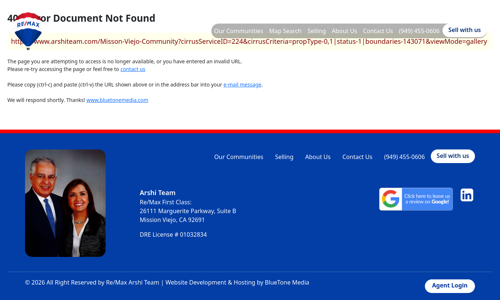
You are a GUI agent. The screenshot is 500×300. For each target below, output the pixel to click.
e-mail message (242, 84)
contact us (132, 69)
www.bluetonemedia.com (117, 99)
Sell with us (464, 30)
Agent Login (450, 285)
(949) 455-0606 (419, 31)
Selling (316, 31)
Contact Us (378, 31)
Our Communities (238, 31)
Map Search (285, 31)
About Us (344, 31)
